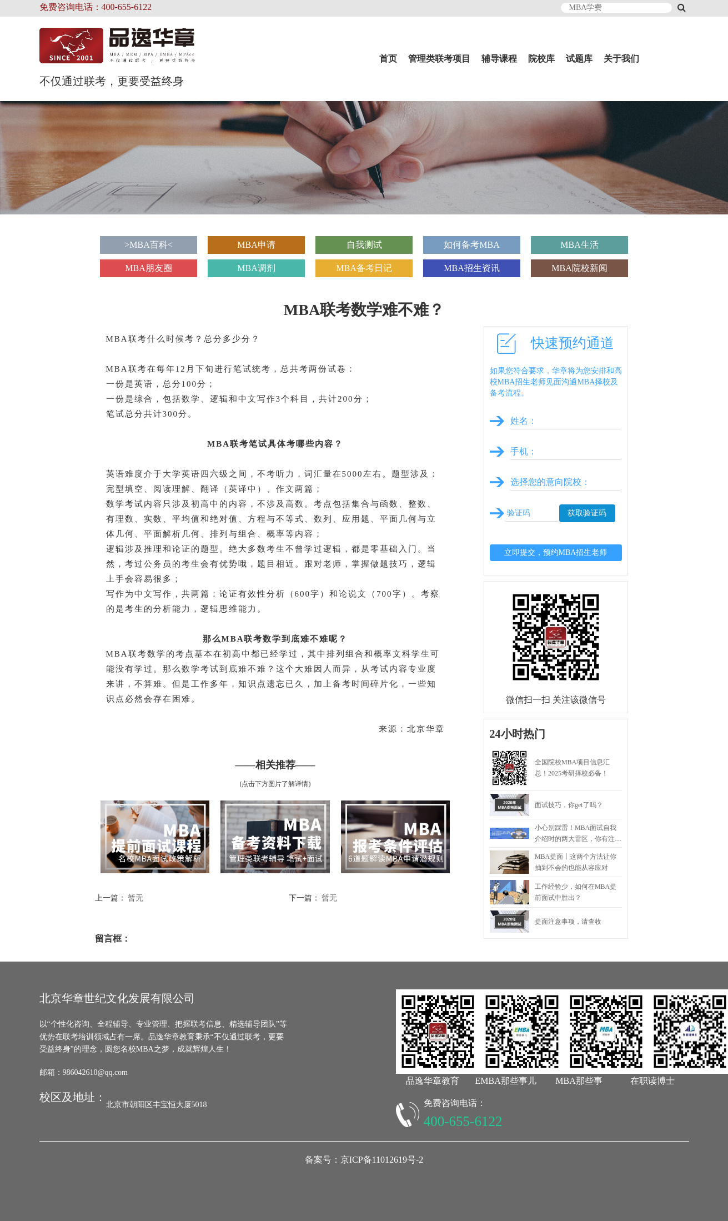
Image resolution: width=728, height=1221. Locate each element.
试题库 (579, 58)
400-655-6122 (463, 1121)
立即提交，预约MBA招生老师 (555, 552)
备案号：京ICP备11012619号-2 (364, 1159)
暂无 (135, 898)
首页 (388, 58)
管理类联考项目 (439, 58)
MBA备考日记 (363, 268)
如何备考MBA (471, 244)
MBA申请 (256, 244)
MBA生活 (579, 244)
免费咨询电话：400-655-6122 (95, 7)
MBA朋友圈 (148, 268)
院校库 (541, 58)
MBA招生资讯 (471, 268)
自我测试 (364, 244)
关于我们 (621, 58)
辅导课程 (499, 58)
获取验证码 (587, 513)
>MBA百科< (148, 244)
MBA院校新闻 (579, 268)
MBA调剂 (256, 268)
